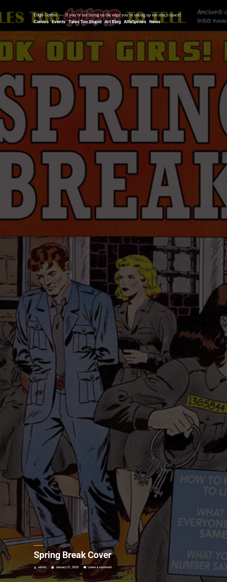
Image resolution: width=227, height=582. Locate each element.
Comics (41, 21)
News (154, 21)
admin (42, 567)
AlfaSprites (135, 21)
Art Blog (112, 21)
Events (58, 21)
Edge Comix (45, 14)
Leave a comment (100, 567)
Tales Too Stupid (84, 21)
